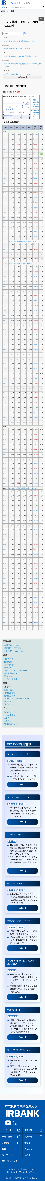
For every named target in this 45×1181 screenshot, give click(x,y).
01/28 (4, 359)
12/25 (4, 444)
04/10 (4, 173)
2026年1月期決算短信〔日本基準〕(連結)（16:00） (20, 41)
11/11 (4, 593)
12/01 (4, 529)
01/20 (4, 378)
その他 (27, 1155)
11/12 (4, 588)
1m (16, 96)
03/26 (4, 222)
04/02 (4, 197)
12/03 (4, 520)
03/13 (4, 236)
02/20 (4, 310)
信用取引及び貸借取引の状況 (16, 699)
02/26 (4, 295)
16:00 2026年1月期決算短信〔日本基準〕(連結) (36, 103)
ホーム (3, 7)
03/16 (4, 231)
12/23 (4, 454)
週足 (11, 92)
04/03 (4, 193)
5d (11, 96)
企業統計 (11, 1143)
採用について (12, 1172)
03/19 (4, 227)
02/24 (4, 305)
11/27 (4, 539)
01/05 (4, 422)
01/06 (4, 417)
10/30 (4, 622)
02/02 (4, 349)
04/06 (4, 188)
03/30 (4, 212)
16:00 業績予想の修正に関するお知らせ (20, 263)
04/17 (4, 154)
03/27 (4, 217)
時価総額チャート (11, 724)
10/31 (4, 617)
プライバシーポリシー (27, 1172)
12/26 (4, 439)
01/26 (4, 368)
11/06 (4, 602)
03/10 (4, 254)
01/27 (4, 363)
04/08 (4, 178)
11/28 (4, 534)
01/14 (4, 393)
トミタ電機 (10, 7)
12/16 (4, 478)
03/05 (4, 271)
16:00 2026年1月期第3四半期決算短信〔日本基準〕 (24, 488)
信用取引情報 (9, 693)
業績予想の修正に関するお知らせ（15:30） (18, 74)
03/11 (4, 249)
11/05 (4, 607)
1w (14, 96)
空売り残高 (9, 690)
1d (9, 96)
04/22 (4, 139)
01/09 (4, 402)
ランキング (29, 1149)
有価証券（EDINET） (13, 645)
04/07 (4, 183)
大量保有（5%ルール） (14, 651)
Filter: (32, 96)
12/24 (4, 449)
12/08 (4, 505)
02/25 (4, 300)
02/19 (4, 315)
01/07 (4, 412)
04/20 (4, 149)
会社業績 (8, 662)
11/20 (4, 559)
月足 (17, 92)
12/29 (4, 434)
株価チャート (9, 712)
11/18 (4, 568)
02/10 (4, 334)
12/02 (4, 525)
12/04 (4, 515)
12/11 (4, 496)
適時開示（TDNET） (13, 648)
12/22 (4, 459)
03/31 (4, 207)
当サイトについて (9, 1161)
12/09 (4, 500)
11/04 (4, 612)
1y (23, 96)
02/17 (4, 320)
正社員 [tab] (11, 761)
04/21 (4, 144)
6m (21, 96)
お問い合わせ (14, 1169)
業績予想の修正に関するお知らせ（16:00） (18, 49)
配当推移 (8, 676)
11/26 (4, 544)
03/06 (4, 266)
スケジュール (8, 1155)
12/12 (4, 491)
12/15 (4, 483)
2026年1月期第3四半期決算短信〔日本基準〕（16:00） (21, 56)
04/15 (4, 163)
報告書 (27, 1143)
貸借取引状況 (9, 696)
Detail (22, 784)
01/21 (4, 373)
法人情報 (33, 1136)
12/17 (4, 473)
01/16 (4, 383)
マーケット (11, 1130)
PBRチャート (9, 721)
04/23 (4, 134)
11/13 (4, 583)
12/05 (4, 510)
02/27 (4, 291)
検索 (4, 1149)
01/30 (4, 354)
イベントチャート (11, 715)
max (25, 96)
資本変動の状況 (10, 673)
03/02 (4, 286)
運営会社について (27, 1169)
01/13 (4, 398)
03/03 (4, 281)
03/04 (4, 276)
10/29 (4, 627)
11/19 (4, 563)
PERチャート (9, 718)
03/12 (4, 244)
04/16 (4, 159)
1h (7, 96)
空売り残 (33, 1130)
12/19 (4, 463)
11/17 (4, 573)
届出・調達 (11, 1136)
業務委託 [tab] (20, 761)
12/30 (4, 429)
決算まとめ (9, 659)
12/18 (4, 468)
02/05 (4, 344)
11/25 (4, 549)
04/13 (4, 168)
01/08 (4, 407)
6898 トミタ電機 (7, 11)
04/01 (4, 202)
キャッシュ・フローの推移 (15, 670)
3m (18, 96)
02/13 (4, 325)
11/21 (4, 554)
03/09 (4, 259)
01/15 (4, 388)
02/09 (4, 339)
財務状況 (8, 668)
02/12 (4, 329)
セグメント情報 (10, 679)
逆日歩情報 (9, 701)
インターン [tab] (13, 1016)
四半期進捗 (9, 665)
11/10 (4, 597)
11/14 (4, 578)
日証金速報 (9, 704)
